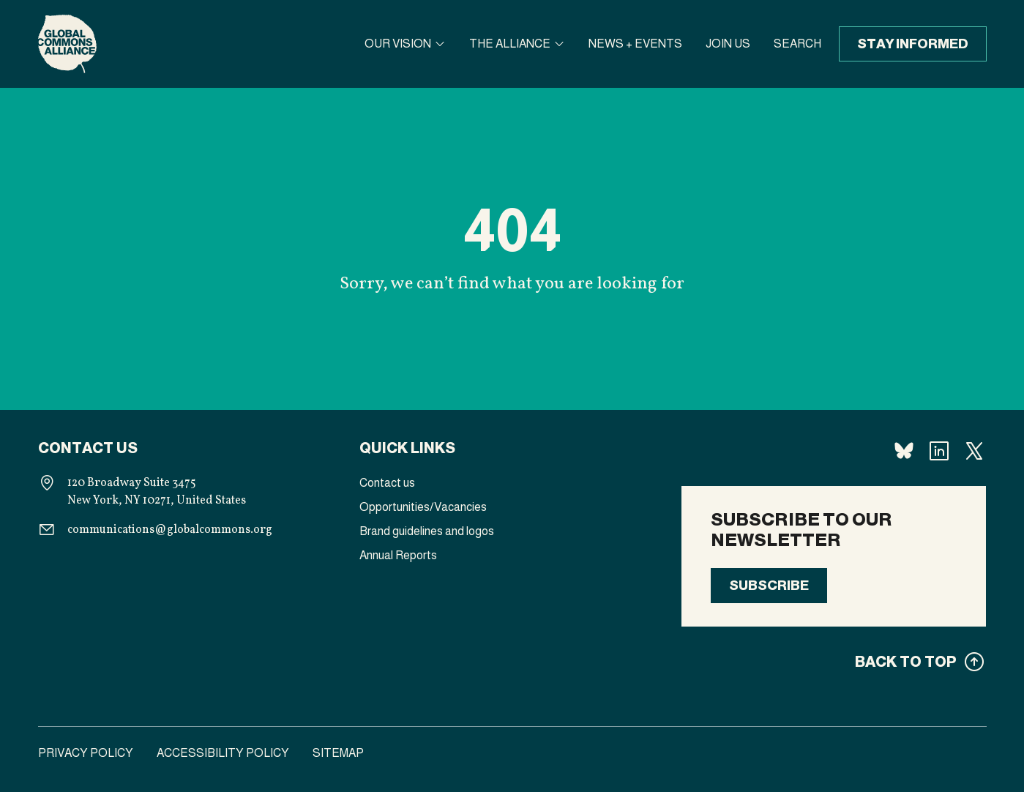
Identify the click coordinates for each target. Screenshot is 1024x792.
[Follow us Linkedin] (939, 451)
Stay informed (912, 44)
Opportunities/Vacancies (423, 507)
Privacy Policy (85, 753)
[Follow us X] (974, 451)
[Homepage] (67, 44)
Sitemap (338, 753)
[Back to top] (833, 661)
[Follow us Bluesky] (904, 451)
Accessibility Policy (223, 753)
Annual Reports (398, 555)
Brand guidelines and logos (426, 531)
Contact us (387, 483)
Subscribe (769, 585)
